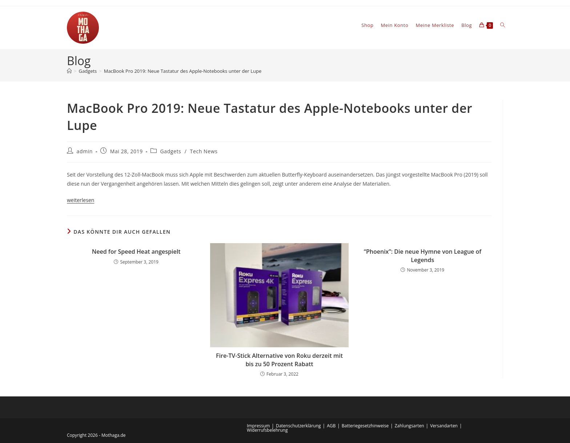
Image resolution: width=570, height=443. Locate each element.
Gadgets (170, 151)
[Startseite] (69, 71)
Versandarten (444, 426)
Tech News (204, 151)
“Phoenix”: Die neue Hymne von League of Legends (422, 256)
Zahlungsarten (409, 426)
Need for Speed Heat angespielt (136, 252)
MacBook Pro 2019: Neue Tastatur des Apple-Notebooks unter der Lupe (183, 71)
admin (85, 151)
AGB (331, 426)
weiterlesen (80, 200)
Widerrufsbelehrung (267, 430)
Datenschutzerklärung (298, 426)
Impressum (258, 426)
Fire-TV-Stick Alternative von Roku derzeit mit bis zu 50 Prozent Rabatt (279, 360)
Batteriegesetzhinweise (365, 426)
